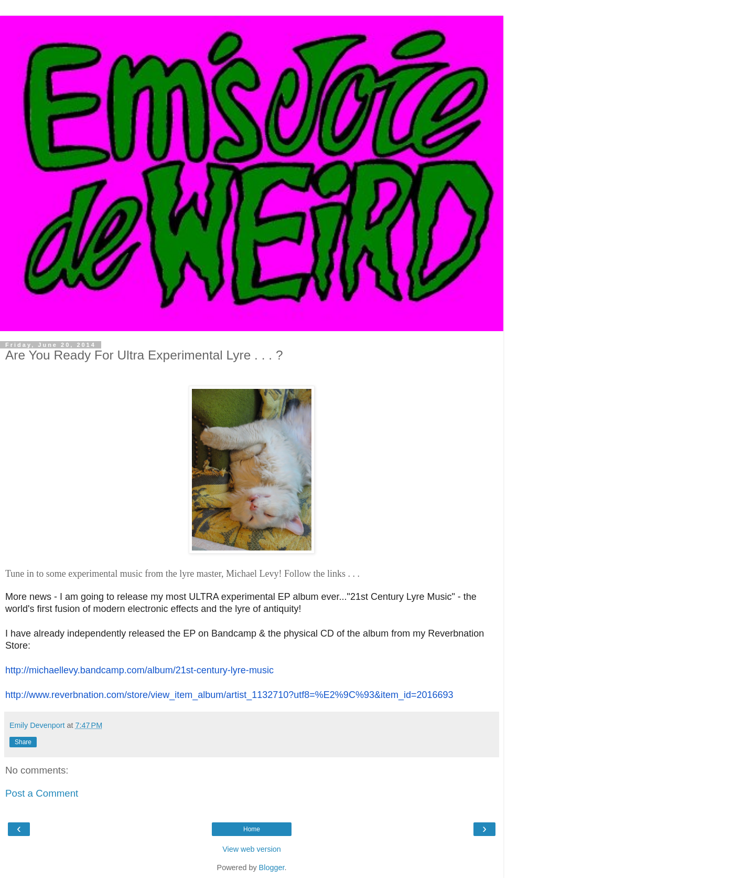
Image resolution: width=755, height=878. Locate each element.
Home (251, 829)
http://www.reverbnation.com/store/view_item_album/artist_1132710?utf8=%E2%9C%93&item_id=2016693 (229, 695)
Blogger (272, 867)
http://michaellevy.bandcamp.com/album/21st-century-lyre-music (139, 670)
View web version (251, 849)
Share (23, 742)
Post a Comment (41, 793)
